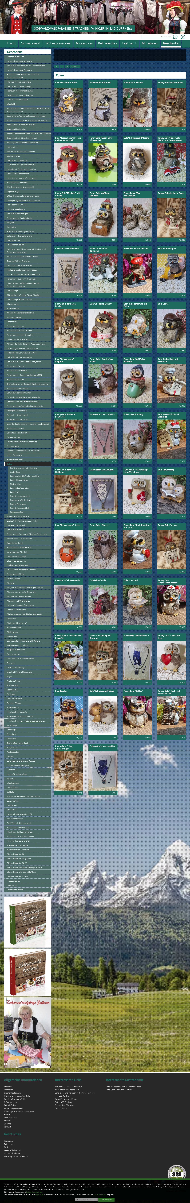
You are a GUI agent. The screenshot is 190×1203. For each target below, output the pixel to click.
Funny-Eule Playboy (167, 525)
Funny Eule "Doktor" (133, 691)
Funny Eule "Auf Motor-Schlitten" (135, 360)
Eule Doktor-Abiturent (100, 82)
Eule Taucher (61, 691)
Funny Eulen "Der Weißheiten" (132, 194)
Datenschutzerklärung (34, 1192)
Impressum (39, 1194)
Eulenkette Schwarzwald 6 (67, 580)
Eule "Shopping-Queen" (101, 304)
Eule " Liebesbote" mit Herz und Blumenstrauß (68, 139)
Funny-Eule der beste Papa (171, 193)
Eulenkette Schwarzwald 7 (136, 635)
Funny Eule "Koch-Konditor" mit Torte (137, 526)
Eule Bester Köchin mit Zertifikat (169, 415)
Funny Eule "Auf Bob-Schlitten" (100, 194)
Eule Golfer (163, 304)
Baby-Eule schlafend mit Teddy (135, 305)
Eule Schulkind (131, 580)
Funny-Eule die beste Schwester (65, 415)
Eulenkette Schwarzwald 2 (67, 248)
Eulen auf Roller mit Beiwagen (99, 249)
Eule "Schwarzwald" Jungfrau (64, 360)
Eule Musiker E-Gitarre (66, 82)
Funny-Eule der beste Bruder (65, 305)
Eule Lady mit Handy (133, 414)
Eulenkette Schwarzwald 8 (102, 746)
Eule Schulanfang (166, 470)
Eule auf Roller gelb (167, 248)
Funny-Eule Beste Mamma (170, 82)
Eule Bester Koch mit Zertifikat (168, 360)
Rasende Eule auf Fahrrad (136, 248)
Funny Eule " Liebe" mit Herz (169, 637)
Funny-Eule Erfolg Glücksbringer (63, 747)
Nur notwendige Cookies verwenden (86, 1200)
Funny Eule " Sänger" (99, 525)
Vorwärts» (75, 66)
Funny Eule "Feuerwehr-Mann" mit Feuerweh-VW (170, 139)
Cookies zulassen (106, 1200)
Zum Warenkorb (183, 35)
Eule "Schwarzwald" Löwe (102, 691)
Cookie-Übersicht (100, 1194)
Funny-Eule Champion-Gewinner (100, 637)
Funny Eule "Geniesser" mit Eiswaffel (68, 637)
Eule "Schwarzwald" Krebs (67, 525)
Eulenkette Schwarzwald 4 (102, 414)
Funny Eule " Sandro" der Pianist (101, 360)
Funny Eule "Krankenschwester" (168, 581)
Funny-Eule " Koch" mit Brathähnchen (169, 692)
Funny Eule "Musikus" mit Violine (67, 194)
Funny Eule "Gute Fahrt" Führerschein (101, 139)
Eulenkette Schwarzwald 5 (102, 470)
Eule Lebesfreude (98, 580)
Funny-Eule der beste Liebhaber (65, 471)
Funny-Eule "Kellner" (134, 82)
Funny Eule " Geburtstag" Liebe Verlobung (136, 471)
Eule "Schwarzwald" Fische (136, 138)
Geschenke (15, 52)
